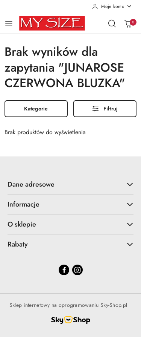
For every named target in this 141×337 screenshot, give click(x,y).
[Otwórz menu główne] (9, 23)
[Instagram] (77, 270)
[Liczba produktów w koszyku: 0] (128, 23)
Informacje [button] (70, 204)
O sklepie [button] (70, 224)
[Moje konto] (112, 6)
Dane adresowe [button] (70, 184)
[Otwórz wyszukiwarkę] (112, 23)
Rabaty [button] (70, 244)
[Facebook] (64, 270)
